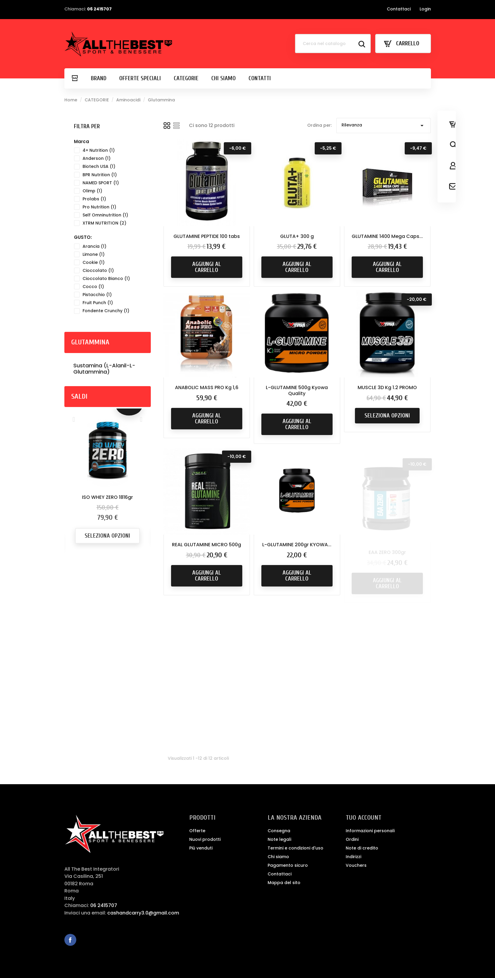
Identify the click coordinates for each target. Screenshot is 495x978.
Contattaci (399, 9)
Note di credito (362, 848)
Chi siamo (278, 857)
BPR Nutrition (100, 175)
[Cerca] (333, 43)
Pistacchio (97, 295)
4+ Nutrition (99, 150)
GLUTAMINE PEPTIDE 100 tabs (206, 236)
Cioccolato (98, 270)
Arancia (94, 246)
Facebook (70, 940)
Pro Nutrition (99, 207)
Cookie (94, 262)
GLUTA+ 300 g (297, 236)
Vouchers (356, 865)
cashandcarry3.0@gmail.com (143, 912)
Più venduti (200, 848)
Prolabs (94, 199)
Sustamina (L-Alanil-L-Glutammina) (104, 368)
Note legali (279, 839)
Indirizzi (353, 857)
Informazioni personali (370, 831)
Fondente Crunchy (106, 311)
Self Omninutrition (105, 215)
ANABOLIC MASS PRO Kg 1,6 (206, 395)
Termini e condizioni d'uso (295, 848)
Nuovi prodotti (205, 839)
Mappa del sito (284, 883)
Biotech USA (99, 166)
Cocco (93, 287)
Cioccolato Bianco (106, 278)
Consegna (279, 831)
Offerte (197, 831)
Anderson (97, 158)
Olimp (92, 191)
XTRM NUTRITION (104, 223)
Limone (94, 254)
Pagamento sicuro (288, 865)
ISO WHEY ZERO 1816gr (107, 497)
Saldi (79, 396)
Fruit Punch (98, 303)
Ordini (352, 839)
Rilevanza (384, 125)
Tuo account (363, 817)
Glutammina (90, 342)
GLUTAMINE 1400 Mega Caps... (387, 236)
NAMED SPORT (101, 183)
